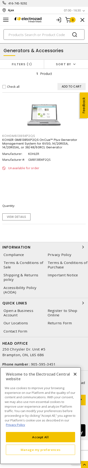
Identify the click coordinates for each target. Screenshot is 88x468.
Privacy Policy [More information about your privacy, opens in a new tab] (15, 425)
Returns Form (60, 323)
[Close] (75, 374)
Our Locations (16, 323)
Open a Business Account (18, 312)
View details (16, 217)
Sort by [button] (63, 64)
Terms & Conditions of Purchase (67, 264)
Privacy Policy (60, 254)
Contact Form (15, 331)
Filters (22, 64)
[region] (40, 415)
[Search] (44, 34)
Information (44, 247)
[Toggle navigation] (5, 19)
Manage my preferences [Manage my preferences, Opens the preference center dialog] (41, 450)
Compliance (14, 254)
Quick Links (44, 303)
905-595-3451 (43, 364)
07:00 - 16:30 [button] (72, 10)
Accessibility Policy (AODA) (20, 289)
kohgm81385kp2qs (18, 136)
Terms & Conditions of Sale (23, 264)
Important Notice (63, 275)
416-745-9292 (17, 3)
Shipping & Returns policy (21, 277)
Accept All (40, 437)
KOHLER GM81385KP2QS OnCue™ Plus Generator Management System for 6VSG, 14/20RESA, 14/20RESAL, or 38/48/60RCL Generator (39, 143)
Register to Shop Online (62, 312)
